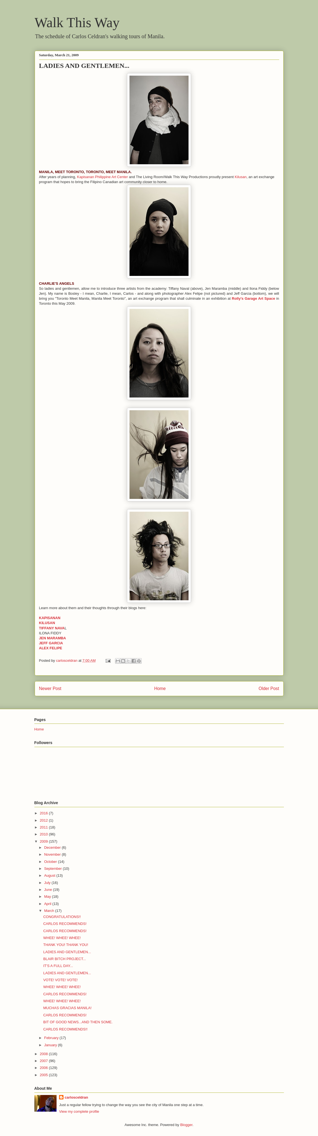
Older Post (269, 688)
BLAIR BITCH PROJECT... (64, 959)
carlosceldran (76, 1097)
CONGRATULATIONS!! (62, 917)
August (50, 875)
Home (160, 688)
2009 (44, 841)
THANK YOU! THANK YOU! (65, 945)
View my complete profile (79, 1111)
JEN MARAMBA (52, 638)
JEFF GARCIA (51, 643)
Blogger (186, 1125)
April (48, 904)
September (53, 868)
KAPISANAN (49, 618)
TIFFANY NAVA (52, 628)
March (49, 911)
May (48, 896)
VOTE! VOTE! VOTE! (60, 980)
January (51, 1045)
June (48, 890)
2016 (44, 813)
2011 (44, 827)
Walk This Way (77, 22)
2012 (44, 820)
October (51, 862)
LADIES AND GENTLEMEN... (67, 952)
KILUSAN (47, 623)
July (48, 883)
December (53, 847)
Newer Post (50, 688)
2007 (44, 1061)
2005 (44, 1075)
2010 (44, 834)
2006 (44, 1068)
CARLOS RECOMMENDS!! (65, 1029)
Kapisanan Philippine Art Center (102, 177)
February (52, 1038)
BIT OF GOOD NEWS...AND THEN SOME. (78, 1022)
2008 (44, 1054)
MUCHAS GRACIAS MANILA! (67, 1008)
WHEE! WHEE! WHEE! (62, 938)
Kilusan (241, 177)
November (53, 854)
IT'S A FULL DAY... (58, 966)
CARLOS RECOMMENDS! (65, 924)
